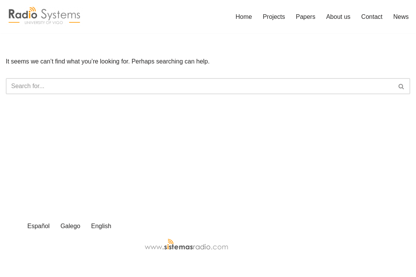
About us (338, 16)
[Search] (199, 86)
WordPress (74, 267)
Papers (305, 16)
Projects (274, 16)
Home (244, 16)
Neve (13, 267)
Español (38, 226)
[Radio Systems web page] (44, 16)
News (401, 16)
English (101, 226)
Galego (70, 226)
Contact (371, 16)
